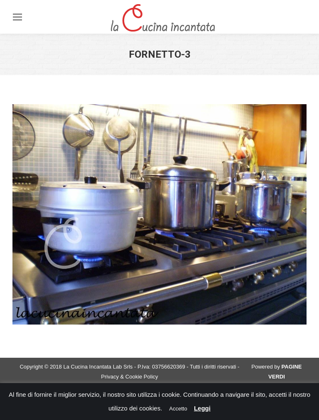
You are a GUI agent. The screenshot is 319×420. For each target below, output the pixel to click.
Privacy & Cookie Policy (129, 377)
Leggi (202, 408)
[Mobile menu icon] (17, 17)
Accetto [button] (178, 408)
